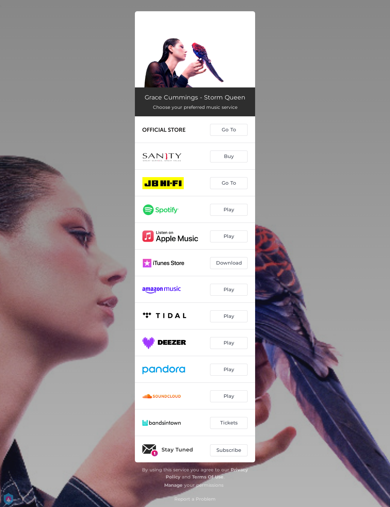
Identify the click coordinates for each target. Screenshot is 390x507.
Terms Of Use (208, 477)
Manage (173, 485)
